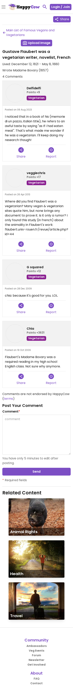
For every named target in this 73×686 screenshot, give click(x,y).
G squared (35, 267)
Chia (30, 328)
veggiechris (36, 173)
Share (62, 19)
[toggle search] (44, 7)
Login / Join (60, 7)
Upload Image (36, 43)
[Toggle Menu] (3, 7)
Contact (36, 683)
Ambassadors (36, 646)
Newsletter (36, 660)
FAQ (37, 679)
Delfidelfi (34, 88)
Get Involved (36, 665)
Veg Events (36, 651)
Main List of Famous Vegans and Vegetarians (28, 32)
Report (51, 153)
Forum (36, 655)
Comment (11, 411)
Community (36, 640)
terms (8, 398)
